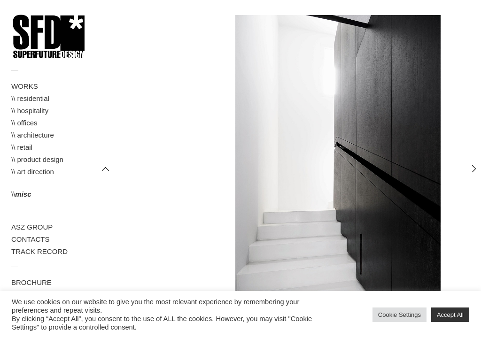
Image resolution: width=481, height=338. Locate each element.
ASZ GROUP (32, 227)
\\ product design (37, 159)
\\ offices (24, 123)
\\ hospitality (29, 111)
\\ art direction (32, 172)
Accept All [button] (450, 314)
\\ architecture (32, 135)
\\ (21, 194)
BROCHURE (31, 282)
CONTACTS (30, 239)
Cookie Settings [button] (399, 314)
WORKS (24, 86)
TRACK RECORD (39, 251)
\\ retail (21, 147)
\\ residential (30, 98)
